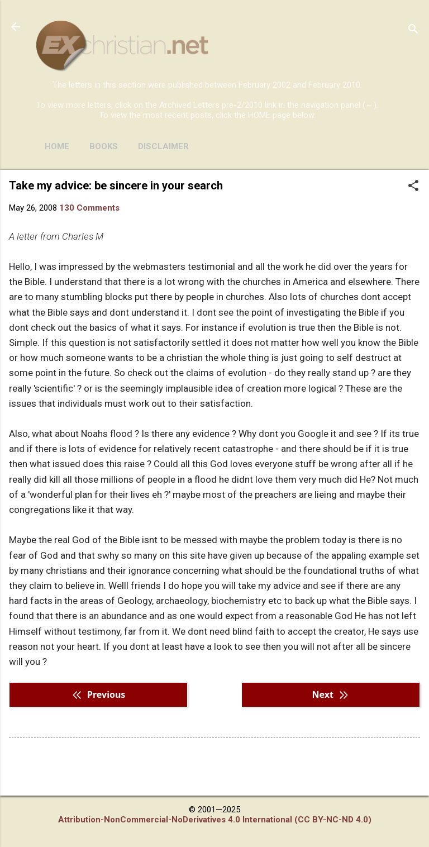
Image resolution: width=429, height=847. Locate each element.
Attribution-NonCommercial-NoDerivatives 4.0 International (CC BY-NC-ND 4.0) (214, 820)
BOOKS (103, 146)
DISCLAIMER (163, 146)
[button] (413, 186)
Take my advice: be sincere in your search (116, 185)
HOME (57, 146)
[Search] (413, 30)
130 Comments (89, 208)
